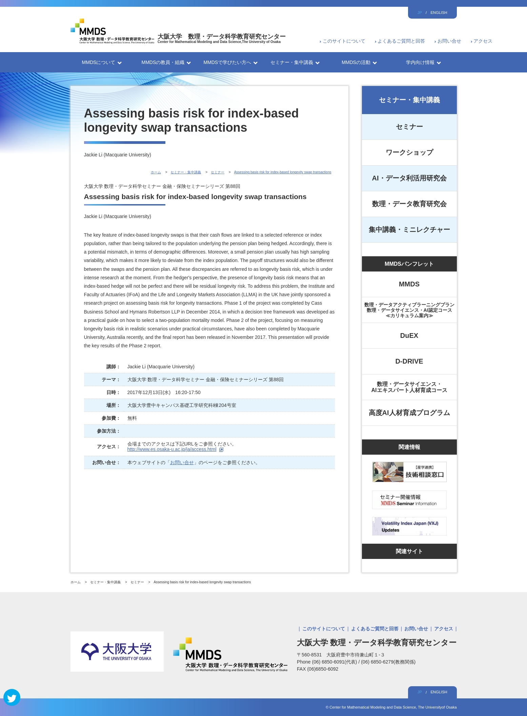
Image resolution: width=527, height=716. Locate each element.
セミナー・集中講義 (409, 100)
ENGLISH (438, 12)
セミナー (409, 126)
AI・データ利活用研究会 (409, 178)
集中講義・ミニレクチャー (409, 229)
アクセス (482, 41)
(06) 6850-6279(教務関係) (388, 662)
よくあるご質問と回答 (401, 41)
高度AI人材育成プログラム (409, 412)
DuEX (409, 335)
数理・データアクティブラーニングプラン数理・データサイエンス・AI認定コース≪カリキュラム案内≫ (409, 310)
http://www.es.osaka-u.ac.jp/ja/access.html (172, 449)
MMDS (409, 284)
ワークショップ (409, 152)
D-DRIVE (409, 361)
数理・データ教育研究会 (409, 204)
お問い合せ (449, 41)
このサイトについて (344, 41)
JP (420, 12)
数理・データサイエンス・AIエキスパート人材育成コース (409, 387)
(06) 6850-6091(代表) (335, 662)
